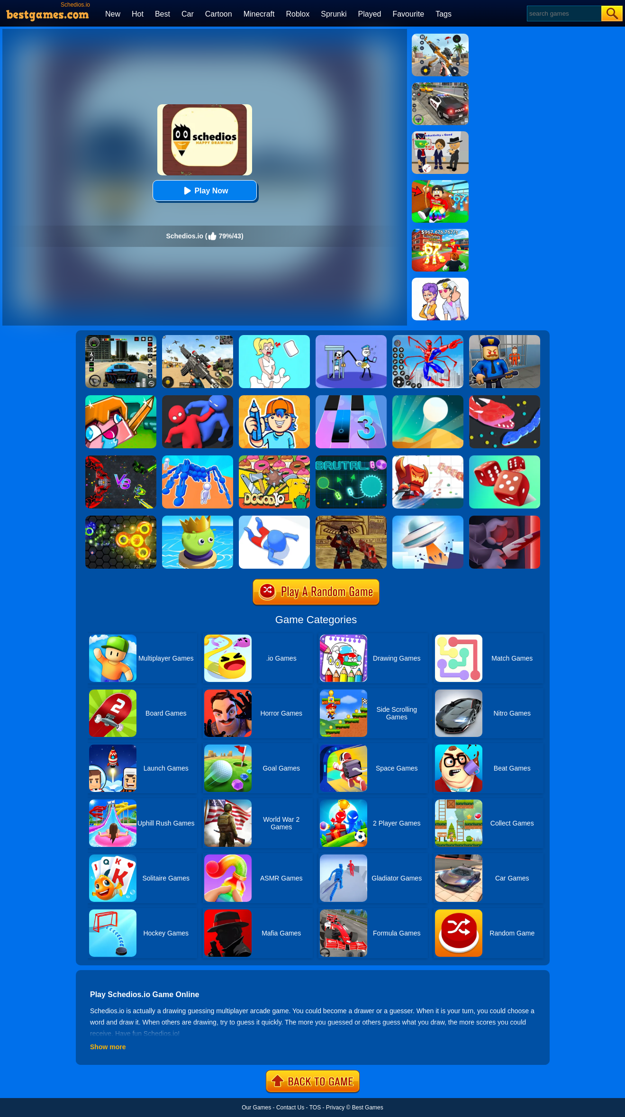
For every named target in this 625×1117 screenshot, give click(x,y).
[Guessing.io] (274, 398)
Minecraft (259, 14)
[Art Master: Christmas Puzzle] (440, 281)
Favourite (408, 14)
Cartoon (218, 14)
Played (369, 14)
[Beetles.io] (197, 519)
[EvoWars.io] (120, 458)
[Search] (563, 13)
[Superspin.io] (120, 519)
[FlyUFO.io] (427, 519)
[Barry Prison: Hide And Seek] (504, 338)
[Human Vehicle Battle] (197, 458)
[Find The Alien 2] (440, 134)
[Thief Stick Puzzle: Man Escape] (351, 338)
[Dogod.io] (274, 458)
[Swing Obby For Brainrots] (440, 183)
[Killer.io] (504, 519)
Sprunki (333, 14)
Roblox (297, 14)
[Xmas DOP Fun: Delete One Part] (274, 338)
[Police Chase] (440, 85)
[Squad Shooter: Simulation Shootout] (197, 338)
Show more (108, 1047)
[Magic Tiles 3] (351, 398)
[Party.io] (197, 398)
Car (187, 14)
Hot (138, 14)
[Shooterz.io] (351, 519)
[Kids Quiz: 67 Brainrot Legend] (440, 232)
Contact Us (290, 1107)
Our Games (256, 1107)
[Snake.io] (504, 398)
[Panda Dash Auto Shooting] (440, 37)
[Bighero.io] (427, 458)
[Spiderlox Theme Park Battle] (427, 338)
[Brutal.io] (351, 458)
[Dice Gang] (504, 458)
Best (162, 14)
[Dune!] (427, 398)
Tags (443, 14)
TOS (315, 1107)
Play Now (204, 191)
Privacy (335, 1107)
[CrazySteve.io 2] (120, 398)
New (112, 14)
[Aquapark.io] (274, 519)
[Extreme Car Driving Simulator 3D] (120, 338)
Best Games (367, 1107)
